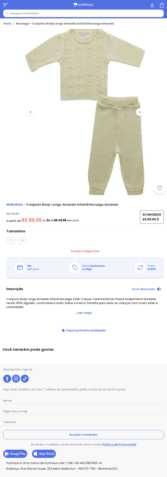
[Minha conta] (151, 4)
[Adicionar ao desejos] (159, 188)
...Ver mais (83, 313)
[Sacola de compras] (161, 4)
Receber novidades (83, 435)
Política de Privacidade (119, 444)
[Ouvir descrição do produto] (146, 289)
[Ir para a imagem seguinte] (140, 112)
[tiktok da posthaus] (25, 379)
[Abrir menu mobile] (5, 4)
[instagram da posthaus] (16, 379)
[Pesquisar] (7, 13)
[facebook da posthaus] (7, 379)
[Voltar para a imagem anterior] (30, 112)
